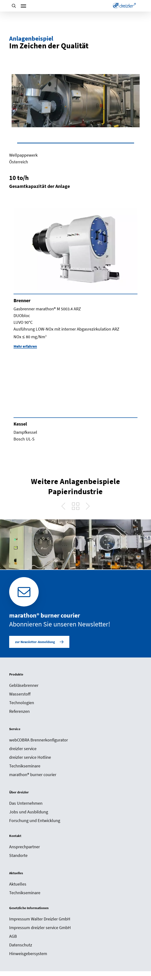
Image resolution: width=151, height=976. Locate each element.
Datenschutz (20, 945)
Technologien (21, 702)
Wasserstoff (19, 694)
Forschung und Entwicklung (34, 820)
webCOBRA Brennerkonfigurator (38, 740)
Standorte (18, 855)
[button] (39, 642)
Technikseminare (24, 766)
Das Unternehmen (26, 803)
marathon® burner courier (32, 774)
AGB (13, 936)
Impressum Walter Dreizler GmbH (39, 919)
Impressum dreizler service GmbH (40, 927)
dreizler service (22, 748)
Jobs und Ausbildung (28, 812)
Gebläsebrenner (23, 685)
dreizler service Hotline (30, 757)
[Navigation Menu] (23, 5)
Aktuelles (17, 884)
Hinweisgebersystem (28, 953)
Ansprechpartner (24, 846)
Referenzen (19, 711)
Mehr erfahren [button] (25, 346)
